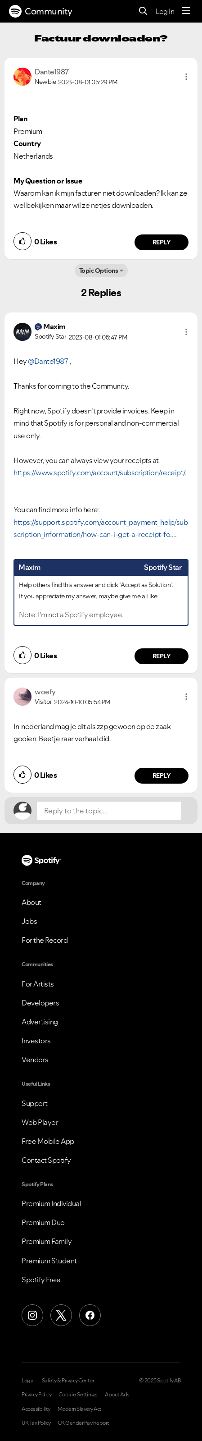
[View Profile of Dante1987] (52, 72)
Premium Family (47, 1241)
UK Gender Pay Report (83, 1423)
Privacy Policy (36, 1394)
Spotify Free (41, 1280)
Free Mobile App (48, 1141)
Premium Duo (43, 1222)
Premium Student (49, 1261)
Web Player (40, 1122)
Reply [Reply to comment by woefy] (162, 775)
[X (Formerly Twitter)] (61, 1315)
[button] (186, 76)
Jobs (29, 921)
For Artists (38, 984)
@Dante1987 (48, 361)
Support (35, 1103)
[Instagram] (32, 1315)
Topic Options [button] (98, 270)
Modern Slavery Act (80, 1409)
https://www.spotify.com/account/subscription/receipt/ (99, 472)
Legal (28, 1380)
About (31, 902)
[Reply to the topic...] (109, 811)
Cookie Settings (78, 1394)
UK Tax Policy (36, 1423)
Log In (165, 11)
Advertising (40, 1022)
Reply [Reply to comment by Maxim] (162, 656)
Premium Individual (51, 1203)
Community (40, 11)
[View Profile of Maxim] (54, 326)
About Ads (117, 1394)
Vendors (35, 1060)
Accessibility (36, 1409)
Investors (36, 1041)
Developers (40, 1003)
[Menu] (186, 11)
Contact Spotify (46, 1160)
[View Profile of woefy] (45, 692)
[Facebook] (90, 1315)
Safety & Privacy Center (68, 1380)
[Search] (143, 11)
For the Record (44, 940)
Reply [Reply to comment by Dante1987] (162, 242)
